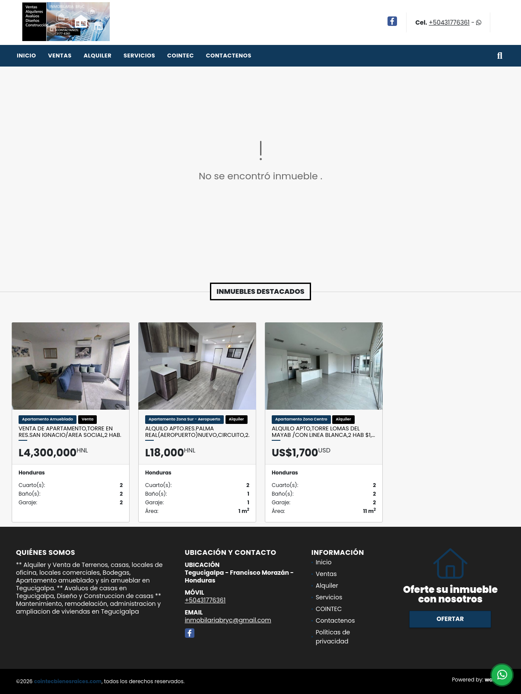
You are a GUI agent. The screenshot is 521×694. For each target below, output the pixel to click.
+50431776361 (449, 22)
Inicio (26, 55)
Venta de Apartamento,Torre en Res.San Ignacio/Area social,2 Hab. (70, 432)
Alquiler (97, 55)
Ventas (60, 55)
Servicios (139, 55)
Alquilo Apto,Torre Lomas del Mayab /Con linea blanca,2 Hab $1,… (323, 432)
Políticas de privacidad (333, 637)
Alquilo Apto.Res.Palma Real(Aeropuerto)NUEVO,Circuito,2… (197, 432)
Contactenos (228, 55)
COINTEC (180, 55)
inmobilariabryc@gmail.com (228, 620)
